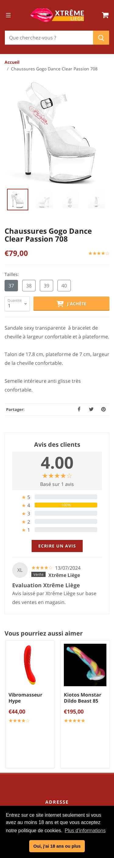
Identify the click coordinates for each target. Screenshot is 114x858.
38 (29, 165)
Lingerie (59, 767)
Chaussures (59, 777)
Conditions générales (59, 668)
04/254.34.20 (61, 599)
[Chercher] (49, 38)
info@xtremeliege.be (65, 609)
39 (46, 165)
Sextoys (59, 747)
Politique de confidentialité (59, 678)
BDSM (59, 787)
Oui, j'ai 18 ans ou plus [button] (57, 846)
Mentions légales (59, 688)
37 (11, 165)
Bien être (59, 757)
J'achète (71, 184)
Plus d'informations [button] (85, 830)
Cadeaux (59, 797)
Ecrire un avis (57, 426)
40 (64, 165)
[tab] (57, 377)
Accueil (12, 62)
